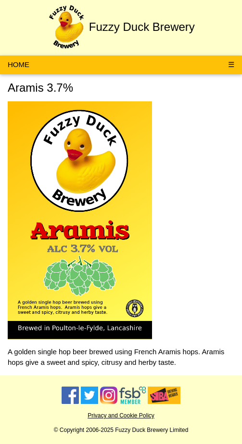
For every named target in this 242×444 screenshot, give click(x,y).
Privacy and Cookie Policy (121, 415)
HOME (18, 64)
